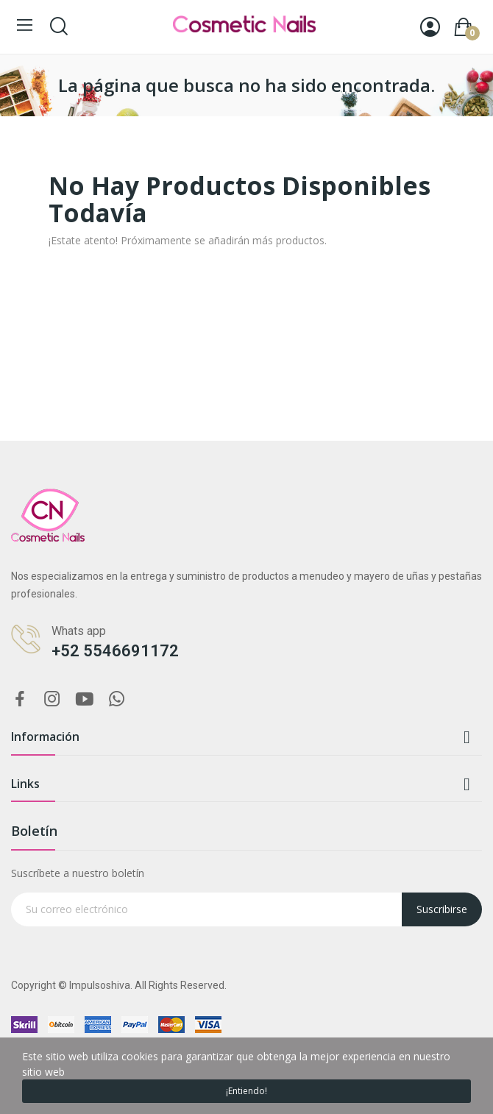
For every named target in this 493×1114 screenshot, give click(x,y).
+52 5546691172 (115, 651)
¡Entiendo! (246, 1091)
